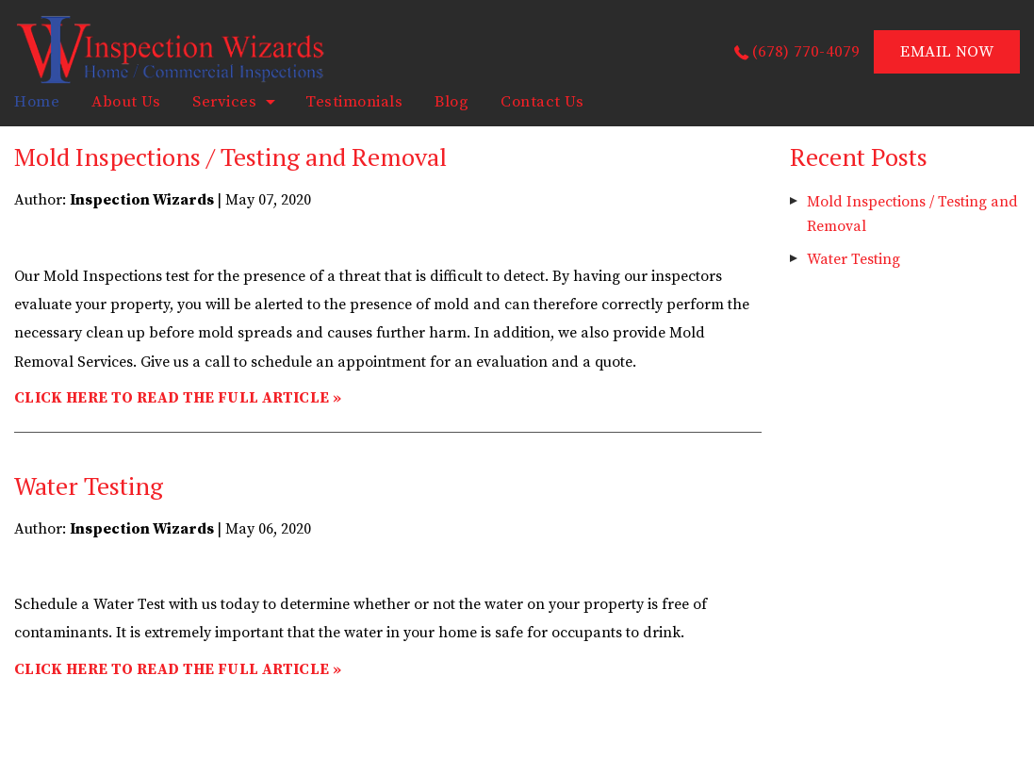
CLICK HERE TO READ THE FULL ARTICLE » (177, 397)
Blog (451, 101)
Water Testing (88, 486)
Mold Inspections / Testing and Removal (230, 156)
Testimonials (353, 101)
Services (224, 101)
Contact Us (542, 101)
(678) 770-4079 (806, 51)
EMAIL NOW (946, 51)
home (36, 101)
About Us (125, 101)
